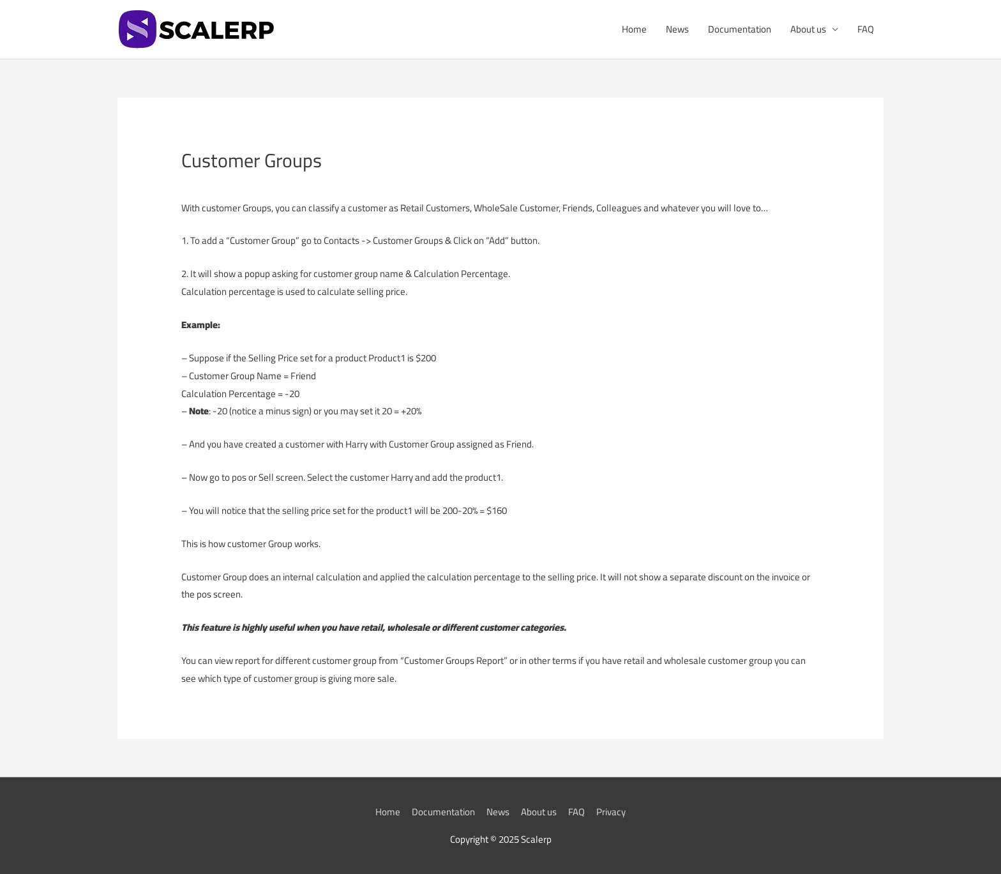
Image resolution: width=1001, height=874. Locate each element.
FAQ (865, 29)
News (677, 29)
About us (808, 29)
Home (634, 29)
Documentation (739, 29)
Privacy (611, 811)
